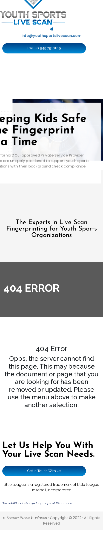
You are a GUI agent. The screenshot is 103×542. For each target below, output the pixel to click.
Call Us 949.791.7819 (44, 48)
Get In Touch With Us (44, 471)
